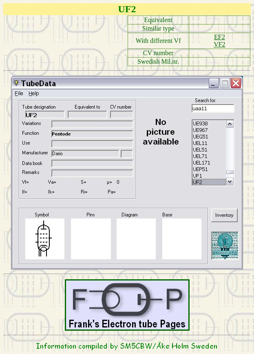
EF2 (219, 36)
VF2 (219, 44)
